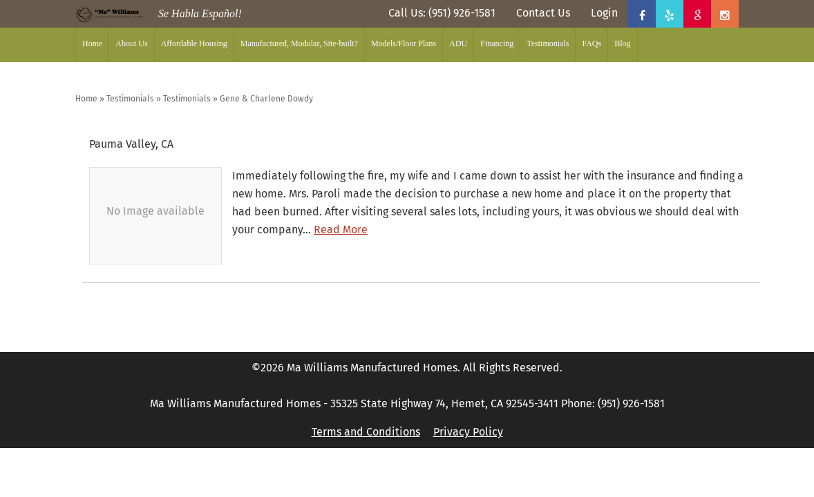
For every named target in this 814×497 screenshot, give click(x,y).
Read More (341, 229)
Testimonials (548, 43)
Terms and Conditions (366, 431)
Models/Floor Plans (403, 43)
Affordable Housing (194, 43)
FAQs (591, 43)
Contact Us (543, 12)
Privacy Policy (468, 431)
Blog (622, 43)
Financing (496, 43)
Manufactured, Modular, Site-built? (299, 43)
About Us (131, 43)
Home (92, 43)
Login (604, 12)
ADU (458, 43)
